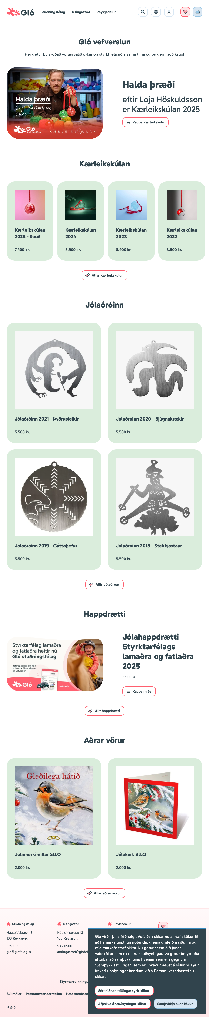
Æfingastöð (81, 12)
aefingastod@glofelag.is (76, 951)
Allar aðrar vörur (104, 893)
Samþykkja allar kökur (175, 1004)
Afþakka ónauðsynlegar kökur (122, 1004)
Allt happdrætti (104, 710)
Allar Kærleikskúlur (104, 275)
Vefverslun (197, 11)
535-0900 (14, 946)
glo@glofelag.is (19, 951)
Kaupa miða (138, 691)
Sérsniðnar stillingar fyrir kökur (123, 990)
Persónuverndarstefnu (174, 970)
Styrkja (185, 11)
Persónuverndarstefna (44, 994)
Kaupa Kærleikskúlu (145, 122)
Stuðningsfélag (53, 12)
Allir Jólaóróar (104, 584)
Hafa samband (77, 994)
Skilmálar (14, 994)
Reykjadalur (106, 12)
